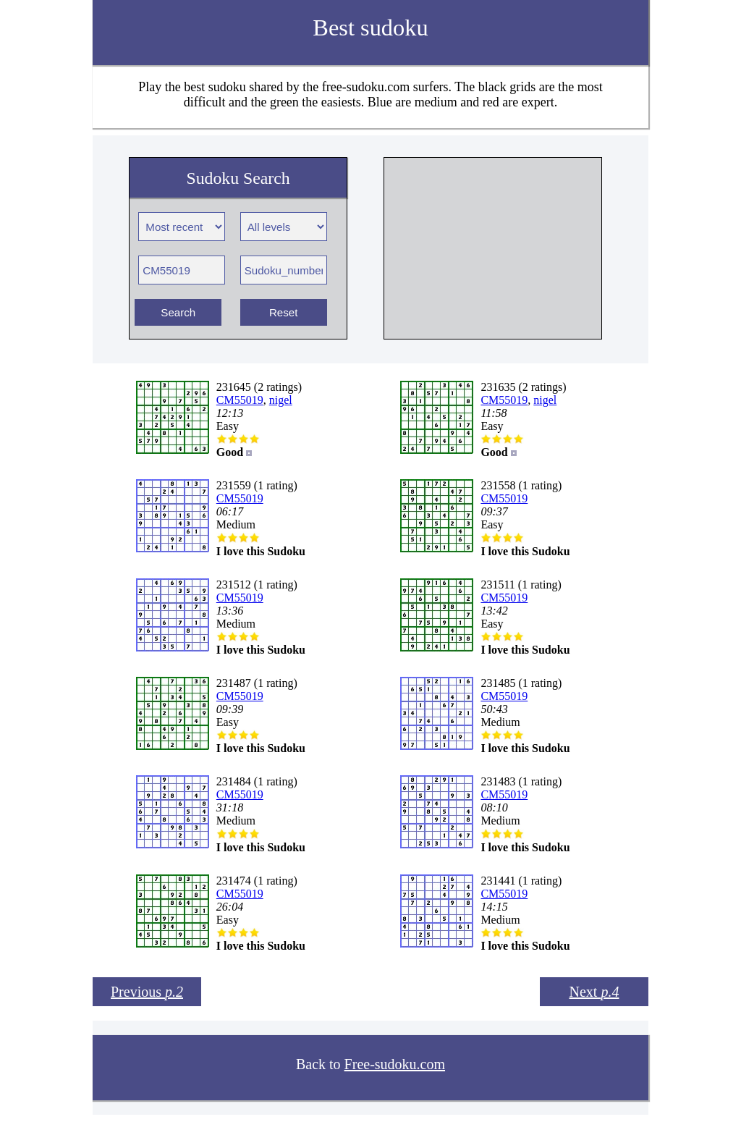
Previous (147, 992)
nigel (280, 400)
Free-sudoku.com (394, 1064)
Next (594, 992)
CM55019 (239, 400)
